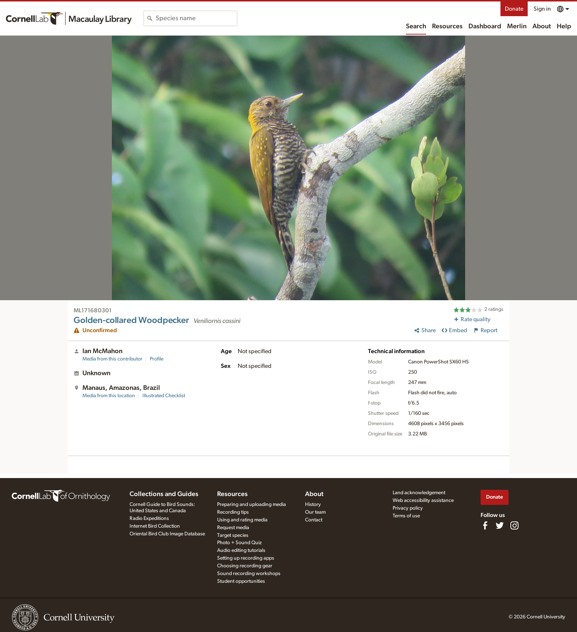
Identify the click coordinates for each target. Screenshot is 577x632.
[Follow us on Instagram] (514, 525)
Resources (447, 26)
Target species (232, 535)
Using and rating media (242, 520)
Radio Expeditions (149, 518)
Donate (514, 9)
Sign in (542, 9)
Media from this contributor (112, 359)
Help (564, 26)
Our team (315, 512)
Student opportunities (241, 581)
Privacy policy (408, 508)
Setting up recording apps (245, 558)
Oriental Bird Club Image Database (167, 533)
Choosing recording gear (244, 565)
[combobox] (196, 18)
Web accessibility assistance (423, 500)
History (313, 504)
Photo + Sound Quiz (239, 542)
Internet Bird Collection (155, 526)
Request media (233, 527)
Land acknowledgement (419, 492)
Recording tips (233, 512)
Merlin (517, 26)
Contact (313, 520)
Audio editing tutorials (241, 550)
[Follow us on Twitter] (499, 525)
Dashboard (484, 26)
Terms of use (406, 515)
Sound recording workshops (248, 573)
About (541, 26)
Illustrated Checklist (163, 395)
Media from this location (108, 395)
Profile (156, 359)
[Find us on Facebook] (485, 525)
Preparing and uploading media (251, 504)
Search (416, 26)
